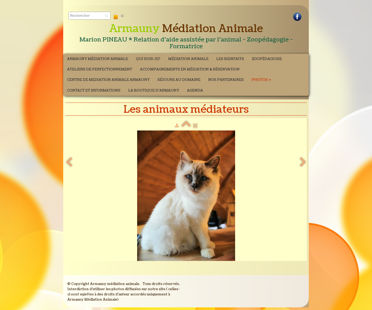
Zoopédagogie (267, 59)
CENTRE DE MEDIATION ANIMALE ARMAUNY (108, 80)
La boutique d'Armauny (153, 90)
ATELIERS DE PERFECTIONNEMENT (99, 69)
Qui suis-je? (148, 59)
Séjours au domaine (179, 80)
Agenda (195, 90)
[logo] (186, 36)
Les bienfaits (230, 59)
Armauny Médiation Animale (97, 59)
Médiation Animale (188, 59)
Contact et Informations (93, 90)
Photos (261, 80)
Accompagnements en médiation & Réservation (190, 69)
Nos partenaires (226, 80)
